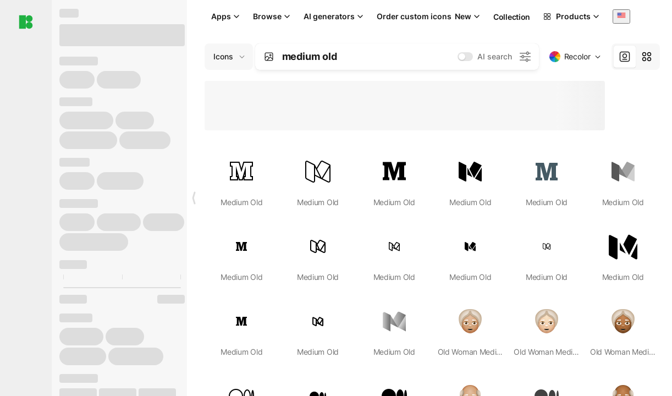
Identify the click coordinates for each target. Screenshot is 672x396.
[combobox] (621, 16)
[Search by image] (269, 56)
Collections (514, 16)
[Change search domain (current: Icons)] (229, 56)
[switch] (465, 56)
